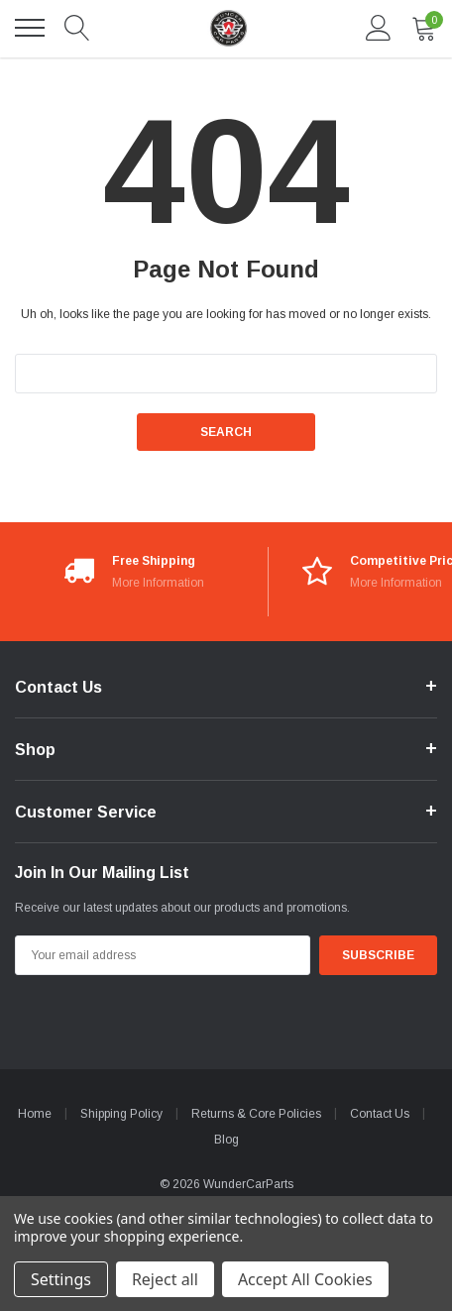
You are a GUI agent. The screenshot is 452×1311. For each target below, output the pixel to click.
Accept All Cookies (305, 1279)
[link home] (227, 28)
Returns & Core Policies (256, 1114)
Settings (61, 1279)
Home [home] (35, 1114)
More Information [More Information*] (158, 583)
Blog (226, 1140)
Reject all (165, 1279)
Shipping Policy (121, 1114)
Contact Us (379, 1114)
